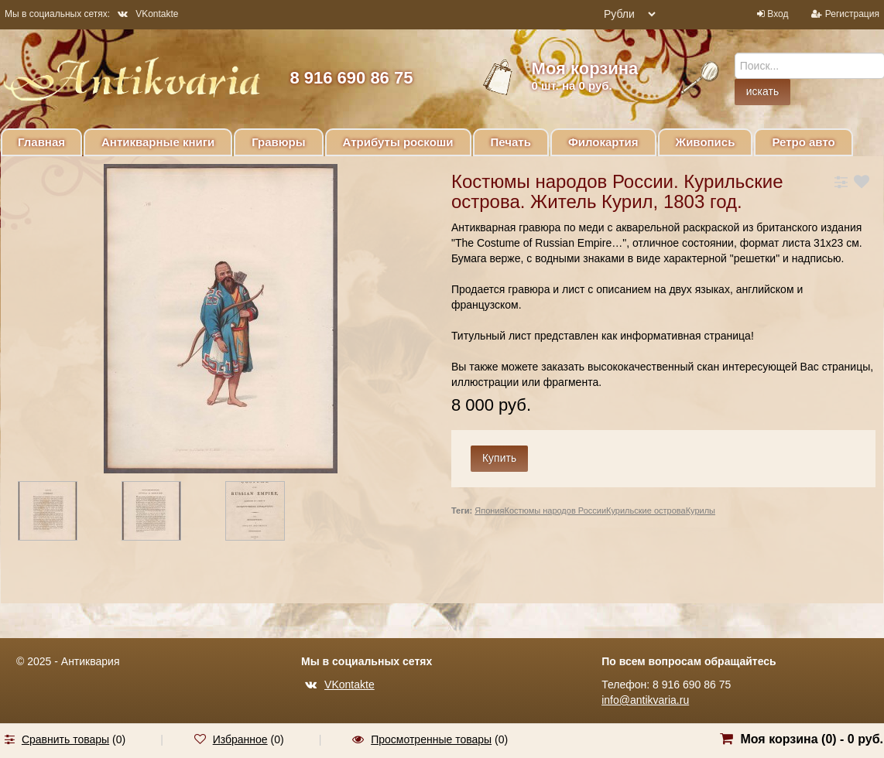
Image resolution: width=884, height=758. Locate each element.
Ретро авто (803, 142)
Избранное (240, 739)
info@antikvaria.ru (645, 700)
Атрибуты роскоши (398, 142)
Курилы (700, 510)
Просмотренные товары (431, 739)
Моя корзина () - (811, 739)
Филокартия (603, 142)
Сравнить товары (65, 739)
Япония (489, 510)
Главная (41, 142)
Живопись (705, 142)
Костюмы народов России (555, 510)
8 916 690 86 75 (351, 77)
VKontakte (148, 14)
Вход (777, 14)
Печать (511, 142)
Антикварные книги (157, 142)
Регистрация (852, 14)
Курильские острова (646, 510)
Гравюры (278, 142)
